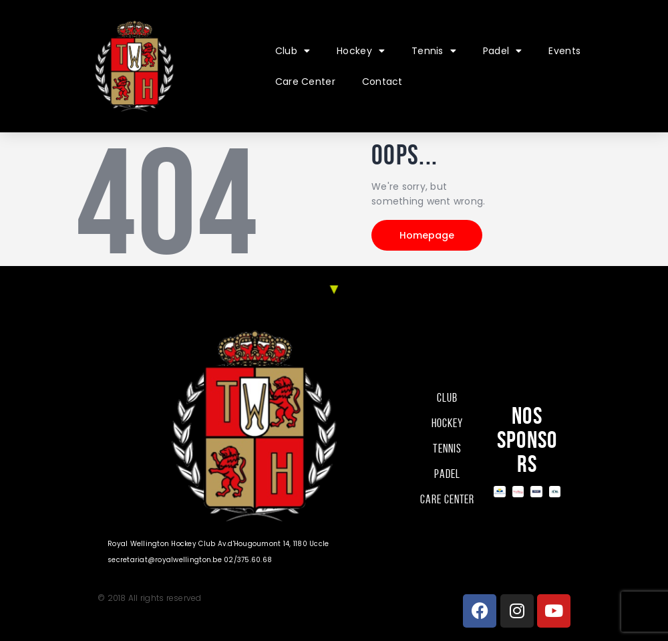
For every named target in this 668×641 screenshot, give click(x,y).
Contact (382, 81)
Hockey (361, 50)
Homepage (426, 235)
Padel (502, 50)
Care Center (305, 81)
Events (564, 50)
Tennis (433, 50)
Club (292, 50)
